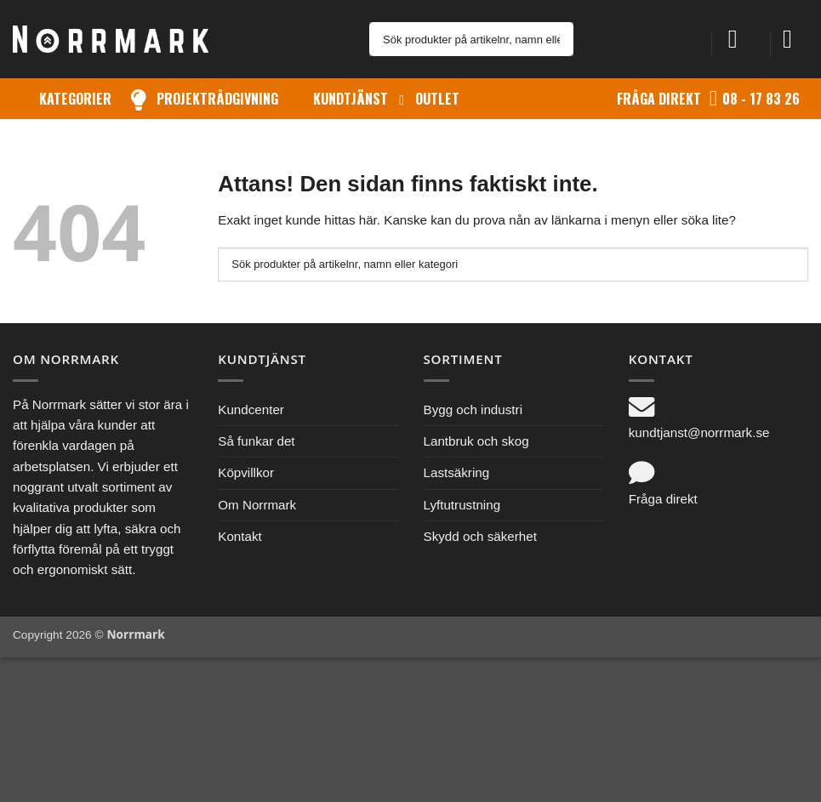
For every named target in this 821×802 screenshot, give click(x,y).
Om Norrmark (257, 505)
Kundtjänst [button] (350, 98)
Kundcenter (251, 409)
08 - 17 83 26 (761, 98)
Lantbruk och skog (476, 441)
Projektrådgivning (217, 98)
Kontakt (240, 536)
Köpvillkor (246, 472)
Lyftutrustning (462, 505)
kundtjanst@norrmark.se (699, 432)
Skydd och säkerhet (480, 536)
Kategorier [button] (75, 98)
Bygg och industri (473, 409)
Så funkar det (256, 441)
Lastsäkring (457, 472)
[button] (741, 39)
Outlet (437, 98)
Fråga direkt (659, 98)
